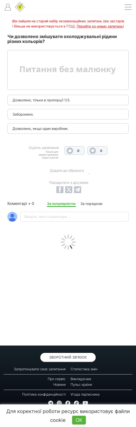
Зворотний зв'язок (68, 357)
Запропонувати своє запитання (40, 369)
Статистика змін (84, 369)
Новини (59, 384)
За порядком (91, 203)
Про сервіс (57, 379)
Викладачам (81, 379)
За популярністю (61, 203)
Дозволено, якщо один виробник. (41, 128)
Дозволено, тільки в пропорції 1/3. (41, 100)
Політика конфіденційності (44, 394)
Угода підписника (85, 394)
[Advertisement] (68, 296)
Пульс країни (81, 384)
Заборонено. (23, 114)
